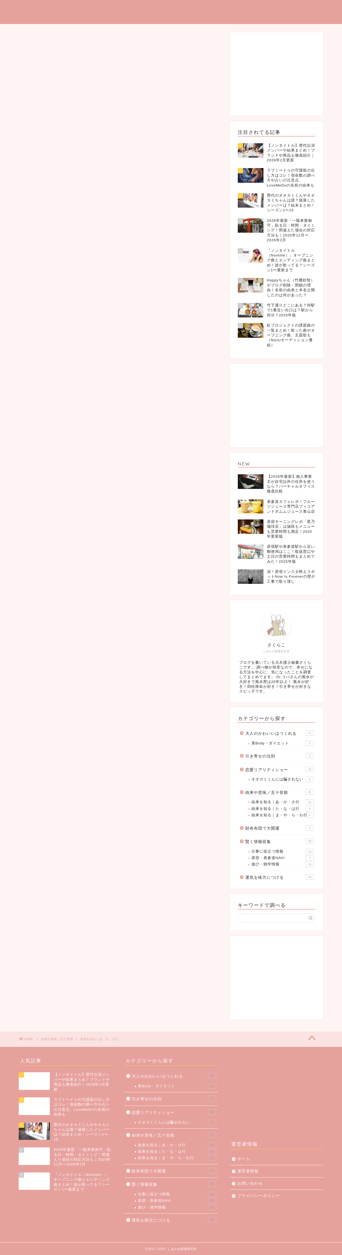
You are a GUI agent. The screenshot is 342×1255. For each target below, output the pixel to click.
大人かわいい (306, 8)
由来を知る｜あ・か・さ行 (282, 802)
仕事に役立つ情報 (282, 851)
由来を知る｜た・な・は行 (282, 808)
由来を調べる (245, 8)
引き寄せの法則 (279, 755)
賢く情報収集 (279, 841)
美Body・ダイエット (282, 743)
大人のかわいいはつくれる (279, 733)
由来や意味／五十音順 (279, 792)
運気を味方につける (169, 8)
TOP (132, 8)
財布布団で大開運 (279, 827)
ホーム (243, 1158)
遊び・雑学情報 (282, 864)
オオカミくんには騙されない (282, 779)
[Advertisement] (276, 73)
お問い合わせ (250, 1183)
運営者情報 (248, 1171)
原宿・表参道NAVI (282, 858)
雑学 (276, 8)
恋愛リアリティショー (279, 769)
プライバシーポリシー (258, 1195)
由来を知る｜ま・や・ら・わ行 (282, 815)
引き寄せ (210, 8)
